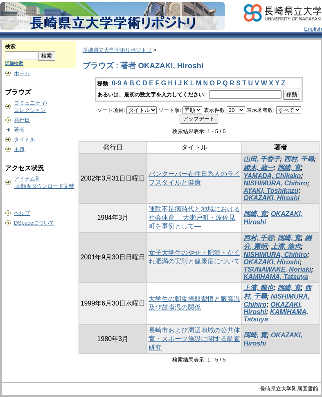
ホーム (22, 73)
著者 (19, 130)
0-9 (116, 83)
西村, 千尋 (299, 159)
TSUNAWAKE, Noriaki (277, 269)
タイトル (24, 139)
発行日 (22, 120)
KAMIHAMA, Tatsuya (275, 276)
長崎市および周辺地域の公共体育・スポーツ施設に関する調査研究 (194, 339)
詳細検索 (14, 63)
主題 (19, 149)
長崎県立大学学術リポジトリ (117, 50)
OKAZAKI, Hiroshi (271, 197)
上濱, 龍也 (286, 246)
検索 (10, 46)
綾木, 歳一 (258, 167)
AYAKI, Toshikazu (270, 190)
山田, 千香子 (261, 159)
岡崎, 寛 (289, 167)
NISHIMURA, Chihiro (275, 183)
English (313, 29)
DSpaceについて (34, 223)
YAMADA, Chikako (272, 175)
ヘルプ (22, 213)
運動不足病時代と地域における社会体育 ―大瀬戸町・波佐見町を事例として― (194, 217)
